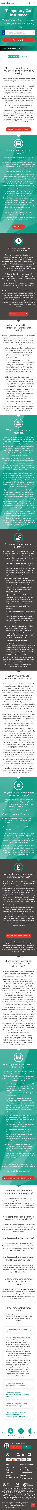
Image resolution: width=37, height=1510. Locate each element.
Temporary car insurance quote (18, 129)
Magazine (9, 1472)
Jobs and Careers (26, 1478)
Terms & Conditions (27, 1464)
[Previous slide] (3, 1433)
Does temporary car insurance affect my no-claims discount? (17, 1394)
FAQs (8, 1470)
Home (4, 48)
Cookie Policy (25, 1467)
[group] (11, 1432)
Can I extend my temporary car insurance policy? (16, 1405)
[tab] (18, 1353)
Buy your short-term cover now (18, 936)
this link (17, 1507)
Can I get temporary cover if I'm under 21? (16, 1330)
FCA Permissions (26, 1472)
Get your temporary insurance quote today (19, 1178)
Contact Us (10, 1467)
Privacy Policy (25, 1470)
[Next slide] (34, 1433)
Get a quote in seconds (18, 314)
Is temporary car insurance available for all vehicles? (16, 1385)
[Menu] (34, 3)
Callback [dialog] (27, 1447)
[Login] (30, 3)
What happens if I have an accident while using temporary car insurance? (16, 1414)
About (8, 1464)
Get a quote (18, 40)
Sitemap (23, 1475)
